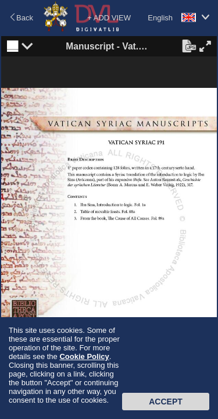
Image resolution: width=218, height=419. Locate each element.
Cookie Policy (84, 356)
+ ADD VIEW (109, 17)
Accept (166, 401)
